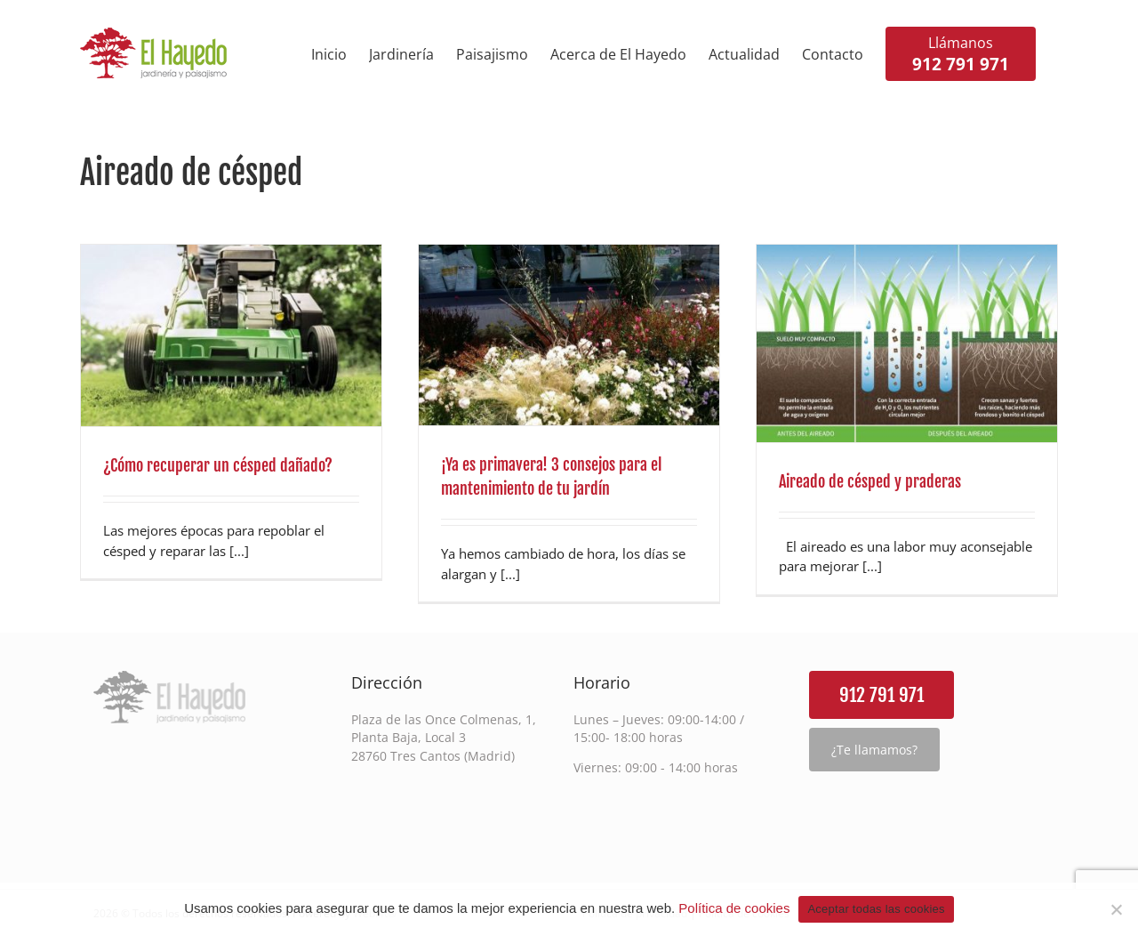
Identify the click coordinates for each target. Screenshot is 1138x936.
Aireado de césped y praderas (870, 481)
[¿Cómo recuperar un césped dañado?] (231, 335)
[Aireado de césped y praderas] (907, 343)
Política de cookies (733, 908)
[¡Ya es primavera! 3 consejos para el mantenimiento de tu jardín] (569, 335)
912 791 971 (881, 694)
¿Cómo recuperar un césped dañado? (218, 465)
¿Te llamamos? (874, 749)
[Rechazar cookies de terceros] (1116, 909)
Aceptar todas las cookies (875, 909)
